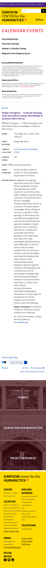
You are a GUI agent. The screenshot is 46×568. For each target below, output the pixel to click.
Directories (32, 4)
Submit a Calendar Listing (14, 48)
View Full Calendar (10, 44)
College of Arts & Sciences (18, 4)
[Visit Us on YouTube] (12, 560)
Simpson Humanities (17, 16)
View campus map (11, 531)
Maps (39, 4)
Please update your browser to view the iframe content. (23, 239)
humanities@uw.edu (12, 547)
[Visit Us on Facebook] (5, 560)
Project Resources (23, 458)
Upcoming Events (10, 39)
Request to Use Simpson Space (16, 53)
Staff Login (25, 544)
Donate (23, 397)
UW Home (3, 4)
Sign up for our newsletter (23, 427)
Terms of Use (26, 541)
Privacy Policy (27, 538)
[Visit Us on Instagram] (9, 560)
